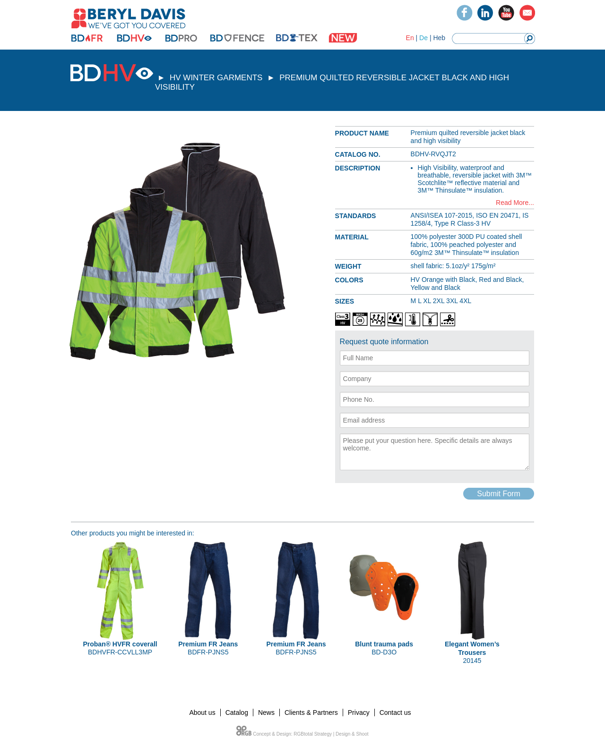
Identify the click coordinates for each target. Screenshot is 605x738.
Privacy (359, 712)
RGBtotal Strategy (313, 734)
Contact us (395, 712)
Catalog (236, 712)
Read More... (515, 202)
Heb (439, 38)
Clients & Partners (311, 712)
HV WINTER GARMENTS (216, 77)
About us (202, 712)
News (266, 712)
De (423, 38)
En (410, 38)
